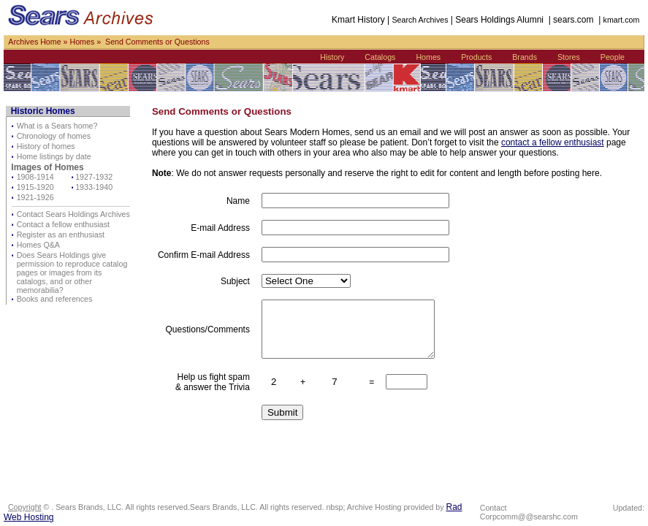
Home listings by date (54, 156)
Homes (81, 41)
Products (476, 57)
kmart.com (621, 19)
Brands (524, 57)
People (613, 57)
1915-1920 (35, 187)
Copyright (25, 507)
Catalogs (380, 57)
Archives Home (34, 41)
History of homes (46, 146)
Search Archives (420, 19)
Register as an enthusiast (60, 234)
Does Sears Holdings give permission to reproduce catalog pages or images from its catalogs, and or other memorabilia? (72, 272)
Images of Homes (47, 167)
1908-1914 (35, 176)
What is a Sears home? (57, 125)
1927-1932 (94, 176)
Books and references (55, 298)
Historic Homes (43, 111)
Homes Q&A (38, 244)
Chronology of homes (54, 136)
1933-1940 (94, 187)
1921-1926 (35, 197)
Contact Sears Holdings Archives (73, 214)
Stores (568, 57)
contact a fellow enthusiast (552, 142)
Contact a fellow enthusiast (63, 224)
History (332, 57)
